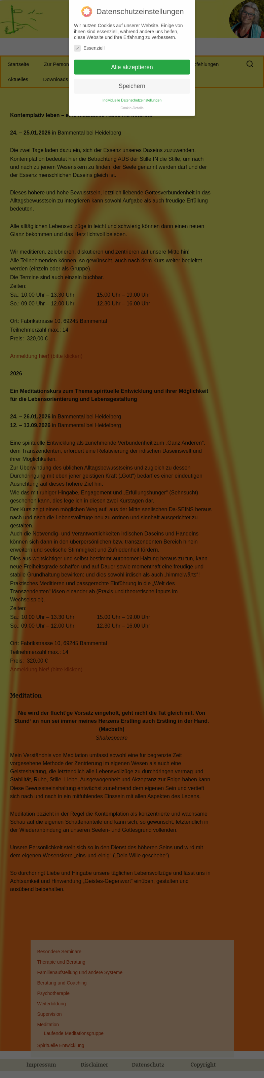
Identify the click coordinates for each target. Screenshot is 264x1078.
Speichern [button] (132, 82)
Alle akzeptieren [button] (132, 63)
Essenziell (89, 44)
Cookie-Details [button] (131, 104)
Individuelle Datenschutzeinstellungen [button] (132, 96)
